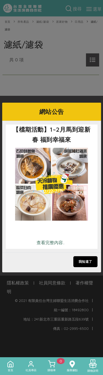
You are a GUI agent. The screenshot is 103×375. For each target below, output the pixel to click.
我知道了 (85, 261)
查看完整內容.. (51, 242)
